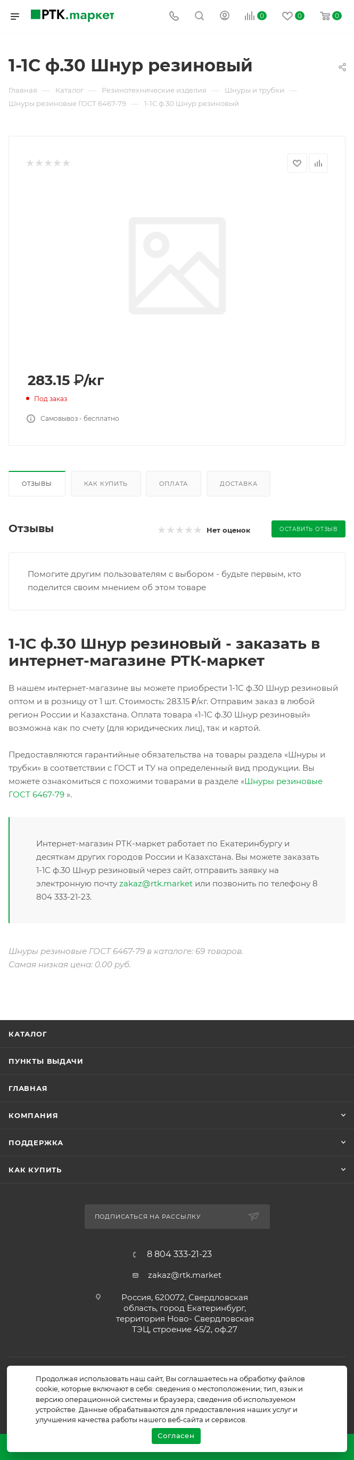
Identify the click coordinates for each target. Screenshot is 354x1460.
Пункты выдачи (46, 1061)
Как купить (106, 483)
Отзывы (37, 483)
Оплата (173, 483)
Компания (33, 1115)
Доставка (238, 483)
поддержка (36, 1142)
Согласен (176, 1435)
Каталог (28, 1034)
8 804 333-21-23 (179, 1254)
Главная (28, 1088)
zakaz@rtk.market (156, 883)
